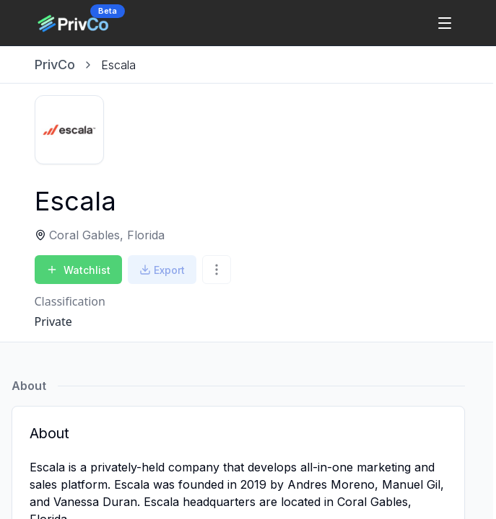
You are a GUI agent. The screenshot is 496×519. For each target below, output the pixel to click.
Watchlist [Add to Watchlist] (78, 270)
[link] (118, 65)
